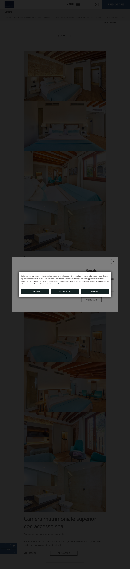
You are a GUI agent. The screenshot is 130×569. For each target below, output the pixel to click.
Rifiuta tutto (65, 291)
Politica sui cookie (54, 284)
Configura (35, 291)
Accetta (94, 291)
